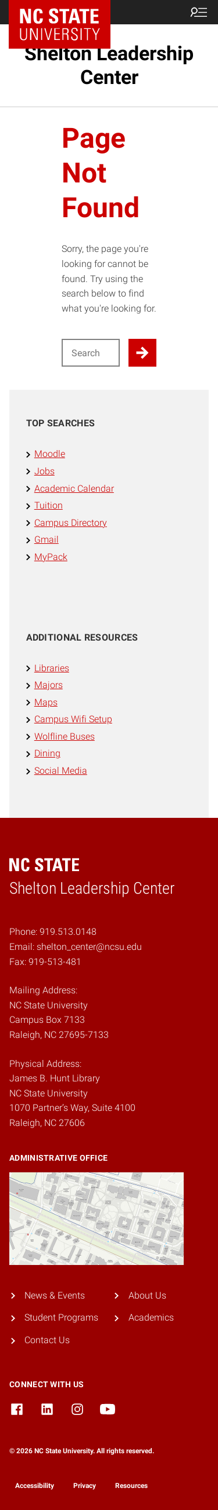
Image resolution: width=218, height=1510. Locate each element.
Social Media (60, 770)
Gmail (46, 539)
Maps (46, 702)
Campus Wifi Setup (73, 719)
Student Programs (61, 1317)
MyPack (50, 556)
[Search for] (91, 353)
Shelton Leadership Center (109, 65)
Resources (131, 1486)
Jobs (44, 471)
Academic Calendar (74, 488)
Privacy (84, 1486)
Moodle (49, 453)
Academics (151, 1317)
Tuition (48, 505)
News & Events (54, 1295)
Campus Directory (70, 522)
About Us (147, 1295)
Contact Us (47, 1340)
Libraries (51, 668)
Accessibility (34, 1486)
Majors (48, 684)
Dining (47, 753)
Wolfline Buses (64, 736)
